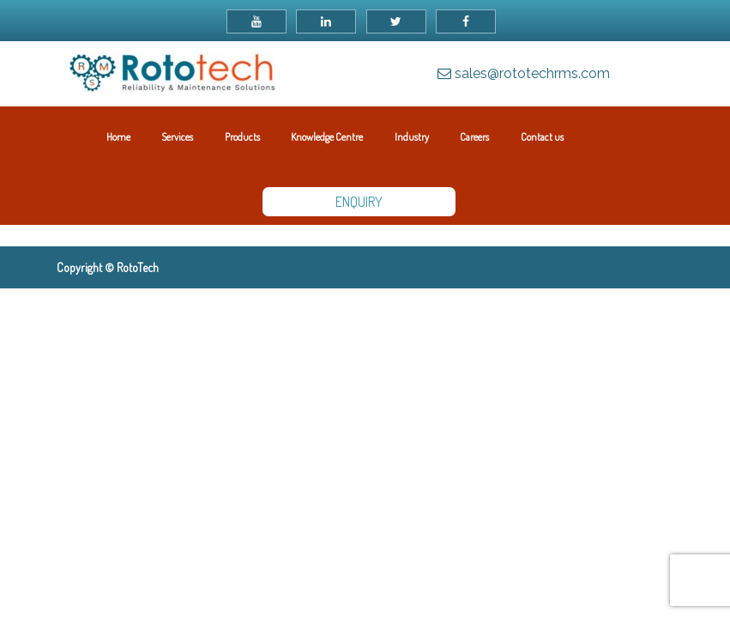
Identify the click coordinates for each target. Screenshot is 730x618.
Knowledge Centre (327, 136)
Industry (412, 136)
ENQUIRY (359, 201)
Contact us (542, 136)
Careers (474, 136)
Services (177, 136)
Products (242, 136)
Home (118, 136)
